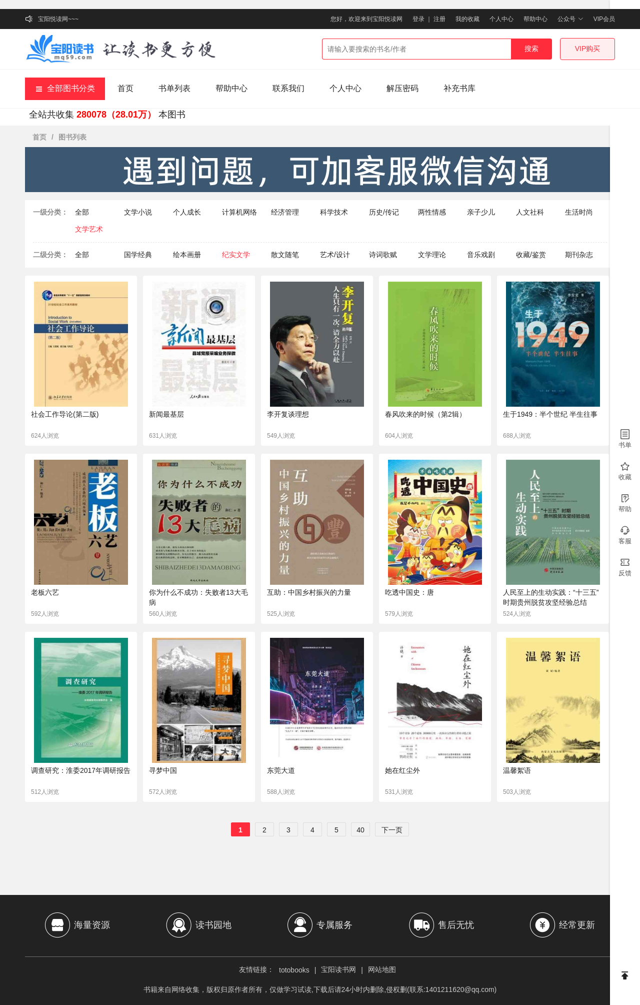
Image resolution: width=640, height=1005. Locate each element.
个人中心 (502, 19)
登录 (418, 19)
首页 (126, 88)
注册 (440, 19)
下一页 (392, 830)
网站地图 (382, 969)
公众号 (570, 19)
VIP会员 (604, 19)
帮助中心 (536, 19)
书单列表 (174, 88)
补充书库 (460, 88)
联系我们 (288, 88)
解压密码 (402, 88)
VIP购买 (587, 49)
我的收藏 (468, 19)
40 (360, 830)
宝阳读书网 (338, 969)
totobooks (294, 970)
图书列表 (72, 137)
